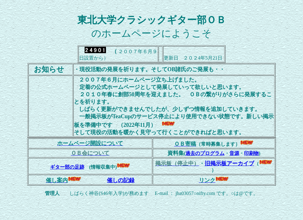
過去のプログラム (205, 153)
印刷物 (251, 153)
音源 (234, 153)
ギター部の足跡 (67, 167)
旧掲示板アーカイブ (229, 163)
